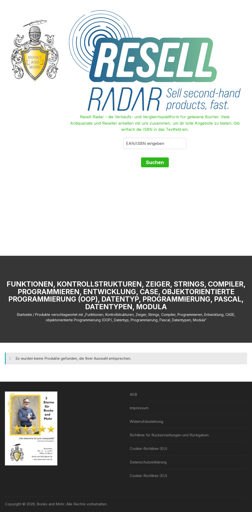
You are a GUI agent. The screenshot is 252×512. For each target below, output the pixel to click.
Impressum (139, 408)
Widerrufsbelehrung (146, 421)
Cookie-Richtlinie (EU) (148, 448)
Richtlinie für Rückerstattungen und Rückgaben (169, 435)
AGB (133, 394)
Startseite (24, 314)
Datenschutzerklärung (148, 462)
